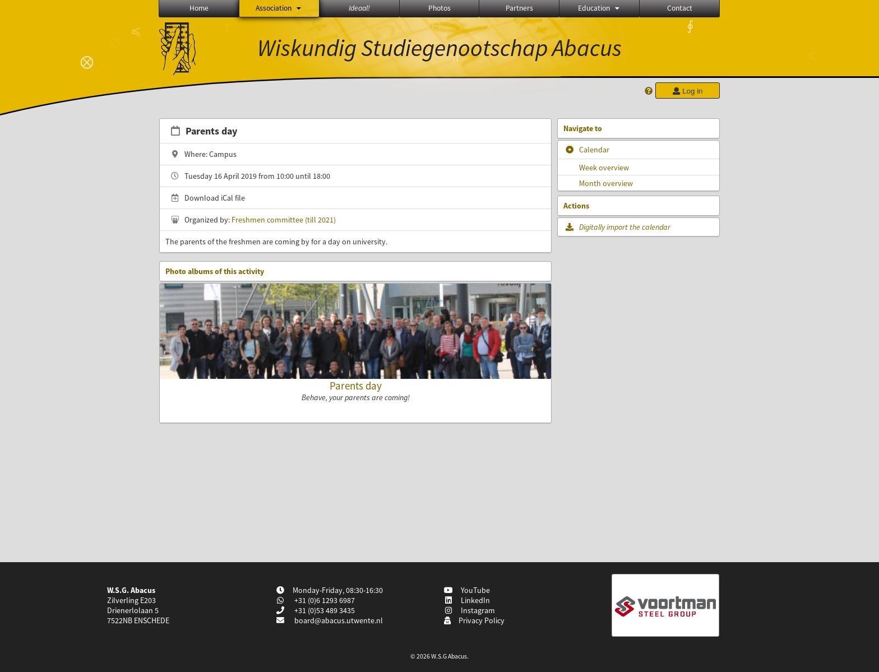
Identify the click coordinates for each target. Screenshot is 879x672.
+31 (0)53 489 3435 (324, 610)
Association (279, 8)
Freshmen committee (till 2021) (284, 220)
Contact (679, 8)
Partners (519, 8)
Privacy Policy (474, 620)
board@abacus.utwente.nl (338, 620)
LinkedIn (466, 600)
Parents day (356, 385)
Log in (687, 91)
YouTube (466, 590)
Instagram (469, 610)
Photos (439, 8)
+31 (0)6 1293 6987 (324, 600)
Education (599, 8)
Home (199, 8)
